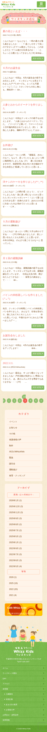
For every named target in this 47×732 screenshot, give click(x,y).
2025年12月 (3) (16, 506)
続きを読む (38, 58)
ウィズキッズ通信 (10, 673)
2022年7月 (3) (15, 554)
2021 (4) (13, 595)
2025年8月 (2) (15, 524)
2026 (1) (13, 577)
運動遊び (14, 225)
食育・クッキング (18, 112)
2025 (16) (13, 583)
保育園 (5, 689)
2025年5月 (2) (15, 536)
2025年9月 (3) (15, 518)
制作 (18, 35)
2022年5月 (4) (15, 566)
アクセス (6, 684)
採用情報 (6, 720)
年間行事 (9, 699)
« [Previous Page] (9, 401)
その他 (13, 35)
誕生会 (13, 72)
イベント (13, 422)
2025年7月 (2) (15, 530)
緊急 (11, 458)
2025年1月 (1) (15, 542)
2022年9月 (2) (15, 548)
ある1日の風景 (11, 705)
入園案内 (9, 694)
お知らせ (13, 428)
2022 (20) (13, 589)
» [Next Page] (41, 401)
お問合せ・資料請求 (10, 715)
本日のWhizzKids (17, 367)
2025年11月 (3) (16, 512)
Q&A (4, 678)
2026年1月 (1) (15, 500)
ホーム (5, 668)
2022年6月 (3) (15, 560)
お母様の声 (10, 710)
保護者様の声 (15, 440)
